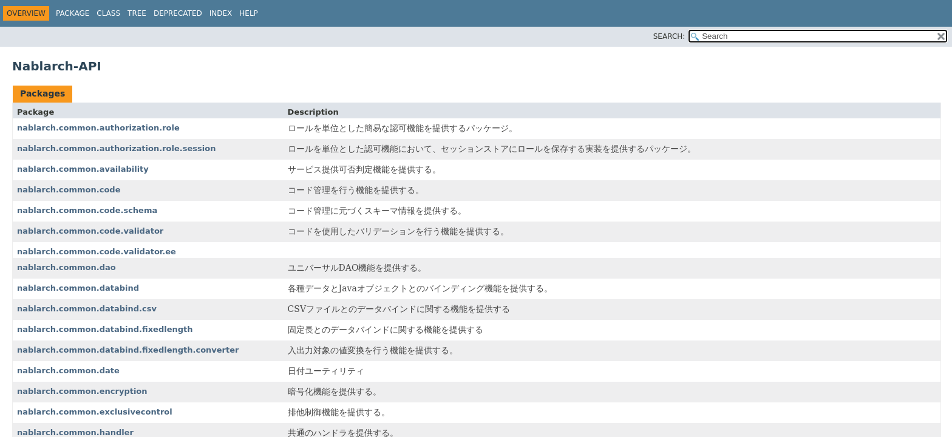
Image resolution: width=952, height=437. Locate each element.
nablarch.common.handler (75, 432)
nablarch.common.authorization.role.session (116, 148)
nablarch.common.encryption (82, 391)
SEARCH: (669, 36)
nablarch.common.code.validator (90, 230)
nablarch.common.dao (66, 267)
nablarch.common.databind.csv (87, 308)
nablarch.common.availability (83, 169)
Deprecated (178, 13)
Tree (136, 13)
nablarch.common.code (69, 189)
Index (221, 13)
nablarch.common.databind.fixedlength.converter (128, 349)
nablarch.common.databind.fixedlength (105, 329)
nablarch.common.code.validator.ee (96, 251)
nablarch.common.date (68, 370)
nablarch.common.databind (78, 288)
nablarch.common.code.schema (87, 210)
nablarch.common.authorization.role (98, 127)
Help (248, 13)
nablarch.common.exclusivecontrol (94, 411)
